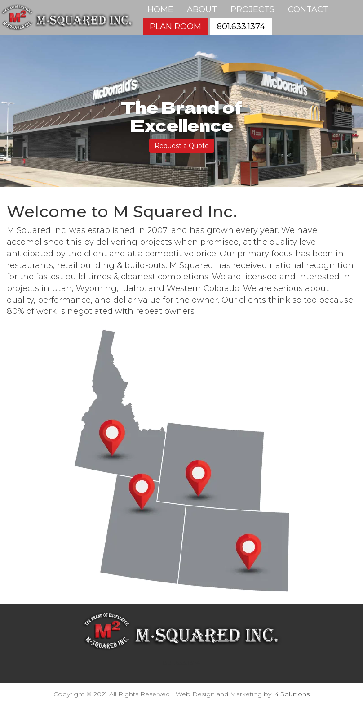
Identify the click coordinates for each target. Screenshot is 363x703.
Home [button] (160, 9)
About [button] (202, 9)
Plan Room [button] (175, 26)
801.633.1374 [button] (241, 26)
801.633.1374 (181, 662)
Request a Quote (182, 146)
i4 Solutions (291, 694)
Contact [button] (308, 9)
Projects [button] (252, 9)
